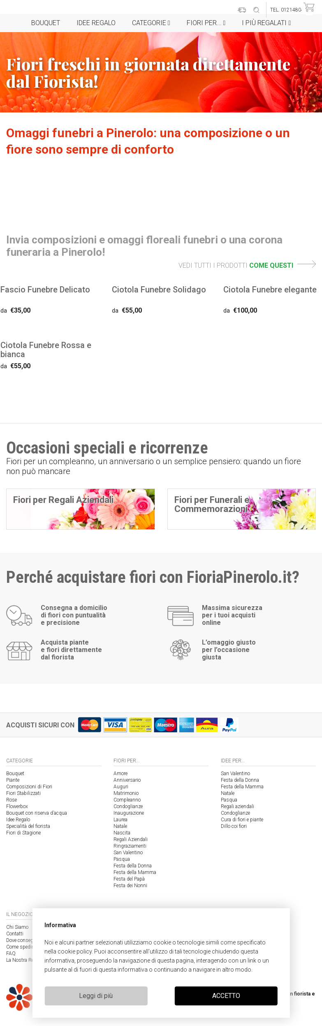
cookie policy (75, 951)
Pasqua (122, 859)
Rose (11, 800)
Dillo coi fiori (234, 826)
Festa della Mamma (135, 872)
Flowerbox (17, 806)
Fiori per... (206, 23)
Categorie (151, 23)
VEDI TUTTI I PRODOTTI (247, 265)
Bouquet (45, 23)
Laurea (120, 820)
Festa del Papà (129, 879)
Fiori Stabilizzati (23, 793)
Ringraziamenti (130, 846)
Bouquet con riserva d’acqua (36, 813)
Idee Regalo (96, 23)
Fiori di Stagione (23, 833)
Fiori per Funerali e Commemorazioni (212, 504)
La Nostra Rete (21, 960)
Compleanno (127, 800)
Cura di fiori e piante (242, 820)
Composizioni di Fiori (29, 787)
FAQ (11, 953)
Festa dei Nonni (130, 885)
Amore (120, 773)
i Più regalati (266, 23)
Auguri (121, 787)
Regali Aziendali (131, 839)
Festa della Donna (133, 866)
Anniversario (127, 780)
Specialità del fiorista (28, 826)
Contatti (14, 934)
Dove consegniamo (26, 940)
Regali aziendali (237, 806)
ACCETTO (226, 996)
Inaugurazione (129, 813)
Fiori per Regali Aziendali (63, 500)
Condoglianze (128, 806)
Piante (12, 780)
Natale (120, 826)
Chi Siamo (17, 927)
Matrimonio (126, 793)
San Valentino (128, 852)
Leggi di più (96, 996)
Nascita (122, 833)
